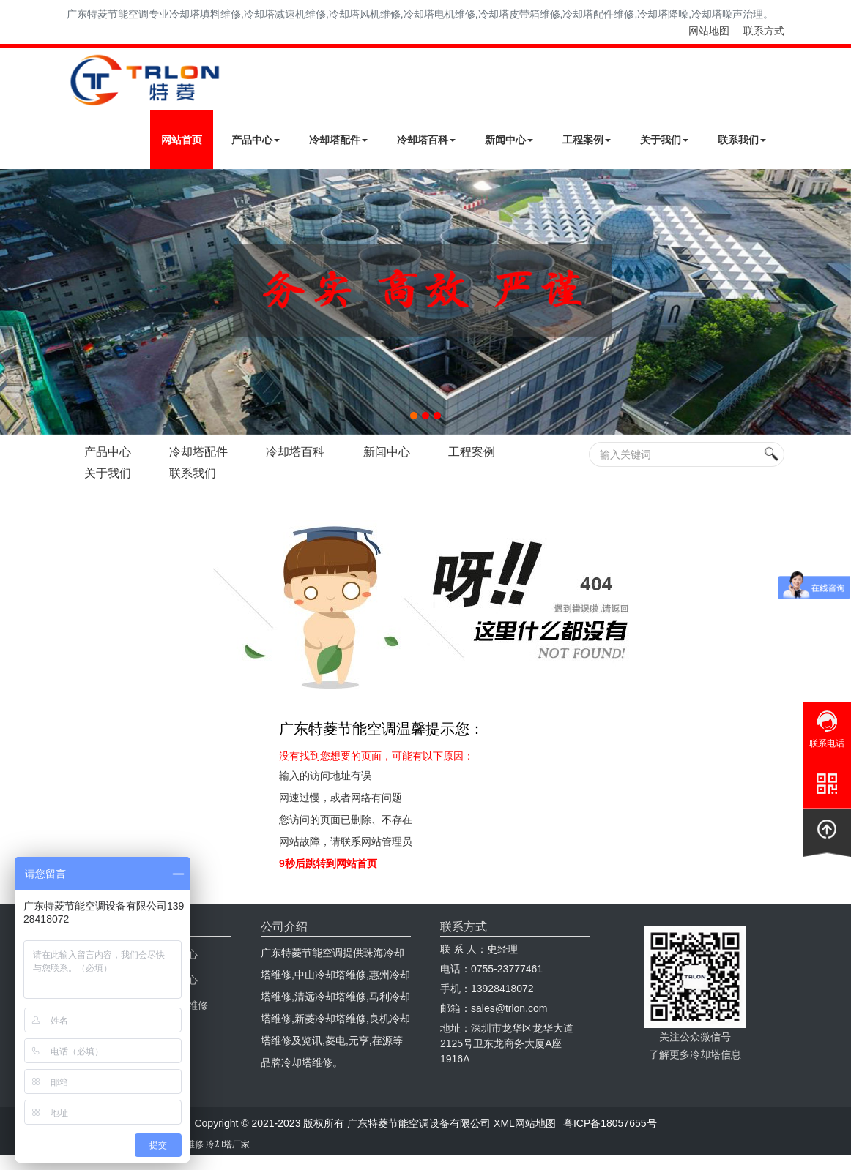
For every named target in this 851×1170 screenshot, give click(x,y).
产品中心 (255, 140)
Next (14, 301)
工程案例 (586, 140)
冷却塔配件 (338, 140)
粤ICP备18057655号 (610, 1123)
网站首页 (181, 140)
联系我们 (742, 140)
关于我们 (664, 140)
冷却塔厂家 (228, 1144)
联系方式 (763, 31)
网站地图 (708, 31)
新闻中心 (509, 140)
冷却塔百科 (426, 140)
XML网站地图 (525, 1123)
